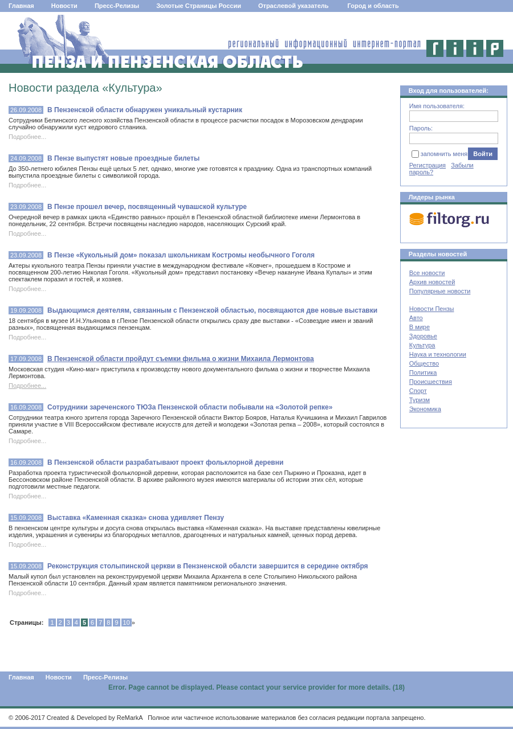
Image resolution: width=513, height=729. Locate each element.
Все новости (427, 272)
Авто (416, 317)
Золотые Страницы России (198, 5)
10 (126, 622)
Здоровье (423, 336)
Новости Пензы (431, 308)
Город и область (373, 5)
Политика (423, 372)
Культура (422, 345)
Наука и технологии (437, 354)
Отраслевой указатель (293, 5)
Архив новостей (432, 282)
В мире (419, 326)
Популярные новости (440, 291)
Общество (424, 363)
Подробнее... (27, 385)
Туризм (419, 399)
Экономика (425, 409)
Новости (64, 5)
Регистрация (427, 165)
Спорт (418, 390)
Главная (21, 5)
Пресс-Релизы (117, 5)
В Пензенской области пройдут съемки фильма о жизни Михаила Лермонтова (180, 359)
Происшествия (430, 381)
